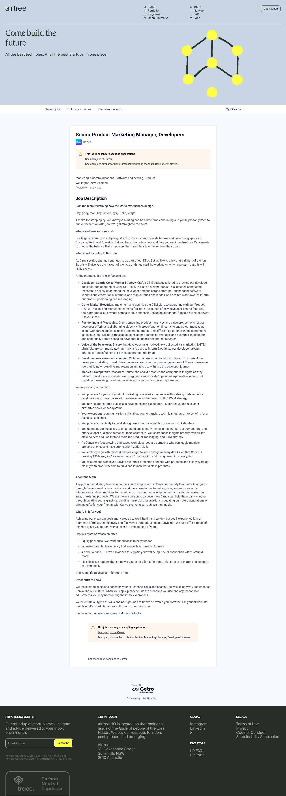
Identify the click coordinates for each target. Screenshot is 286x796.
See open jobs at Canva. (99, 159)
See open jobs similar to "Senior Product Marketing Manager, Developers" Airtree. (131, 164)
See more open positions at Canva (107, 658)
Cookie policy (149, 698)
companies (78, 109)
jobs (53, 109)
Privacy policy (133, 698)
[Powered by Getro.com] (143, 688)
